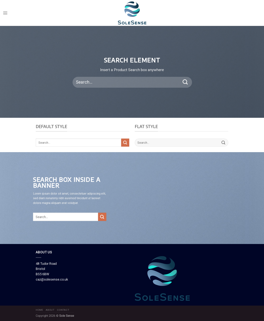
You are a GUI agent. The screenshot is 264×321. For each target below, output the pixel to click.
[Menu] (5, 13)
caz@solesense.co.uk (52, 279)
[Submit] (185, 82)
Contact (63, 309)
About (50, 309)
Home (39, 309)
